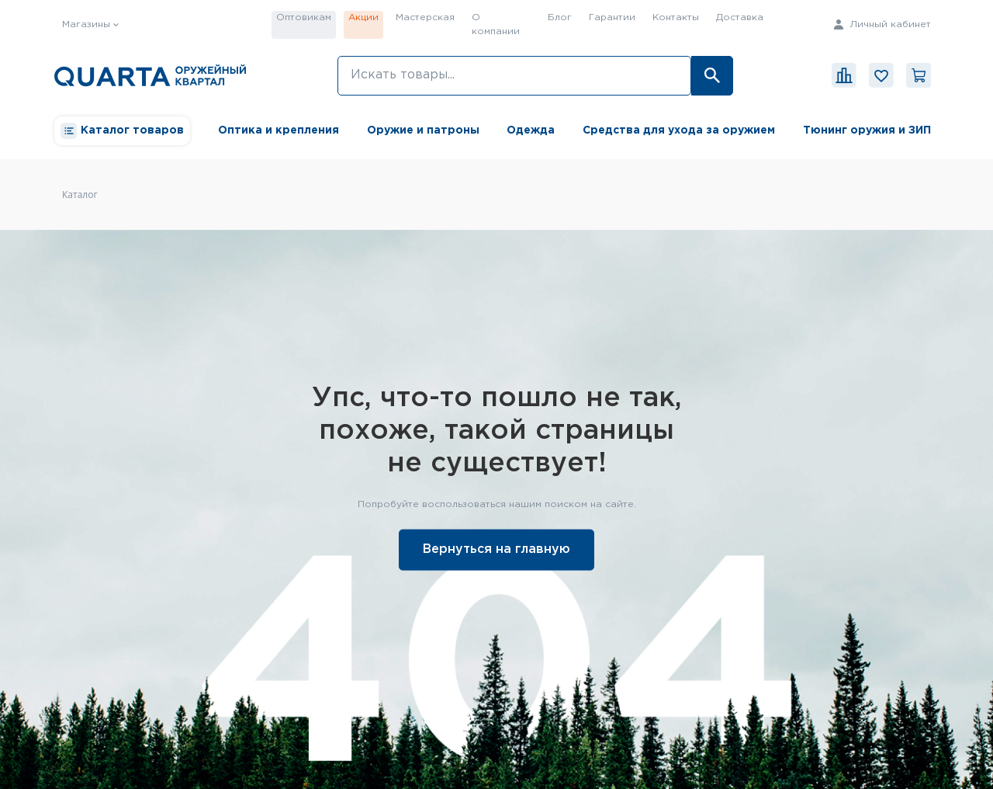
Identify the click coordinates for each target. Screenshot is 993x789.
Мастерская (425, 17)
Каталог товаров (122, 131)
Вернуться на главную (496, 548)
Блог (560, 17)
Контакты (675, 17)
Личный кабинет (882, 24)
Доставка (739, 17)
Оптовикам (303, 17)
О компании (496, 24)
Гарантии (612, 17)
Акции (363, 17)
